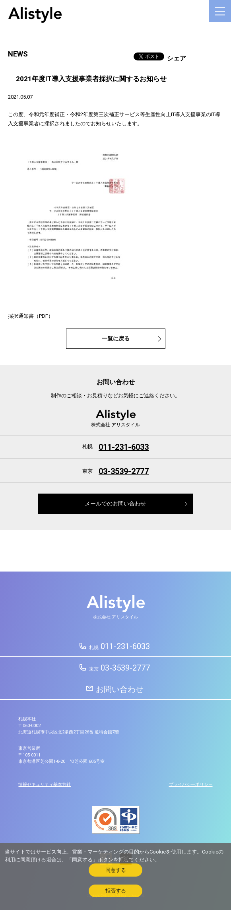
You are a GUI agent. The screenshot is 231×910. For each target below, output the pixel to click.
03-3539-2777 (124, 471)
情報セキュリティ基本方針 (44, 784)
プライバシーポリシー (191, 784)
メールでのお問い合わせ (115, 503)
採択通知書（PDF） (30, 316)
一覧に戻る (115, 338)
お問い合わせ (120, 689)
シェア (176, 58)
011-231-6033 (124, 447)
